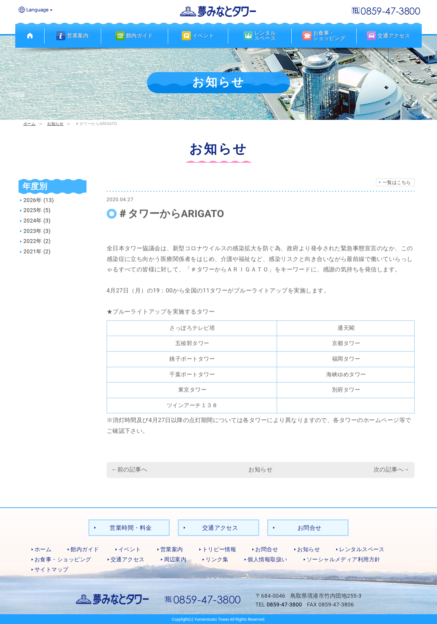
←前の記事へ (130, 476)
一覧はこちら (397, 189)
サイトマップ (51, 569)
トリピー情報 (219, 549)
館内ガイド (85, 549)
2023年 (32, 231)
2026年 (32, 200)
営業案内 (171, 549)
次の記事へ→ (392, 476)
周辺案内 (175, 559)
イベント (129, 549)
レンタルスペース (362, 549)
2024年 (32, 220)
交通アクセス (220, 527)
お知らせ (55, 123)
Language (36, 10)
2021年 (32, 251)
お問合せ (310, 527)
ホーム (29, 123)
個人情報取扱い (267, 559)
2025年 (32, 210)
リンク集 (216, 559)
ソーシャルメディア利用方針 (343, 559)
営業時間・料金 (131, 527)
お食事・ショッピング (62, 559)
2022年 (32, 241)
